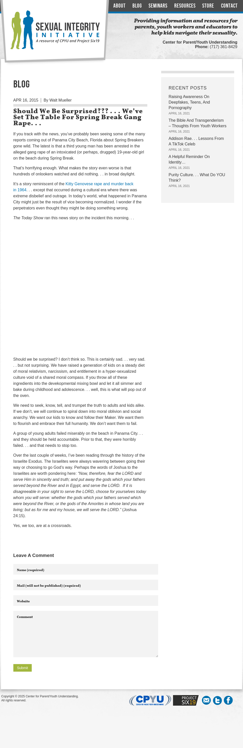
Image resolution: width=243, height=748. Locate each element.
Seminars (158, 6)
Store (208, 6)
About (119, 6)
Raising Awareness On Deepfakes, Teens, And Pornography (189, 102)
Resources (185, 6)
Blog (137, 6)
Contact (229, 6)
